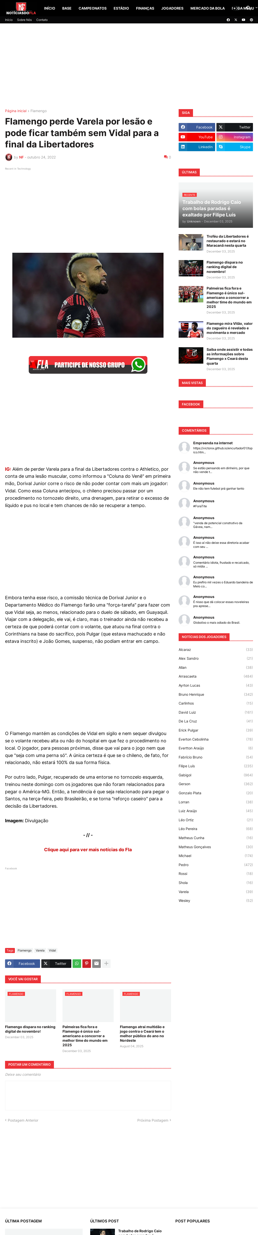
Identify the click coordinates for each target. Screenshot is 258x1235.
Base (67, 8)
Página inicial (15, 111)
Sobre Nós (24, 20)
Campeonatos (93, 8)
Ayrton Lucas (216, 685)
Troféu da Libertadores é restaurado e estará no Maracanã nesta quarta (228, 240)
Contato (42, 20)
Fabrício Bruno (216, 757)
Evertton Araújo (216, 748)
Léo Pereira (216, 828)
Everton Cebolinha (216, 739)
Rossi (216, 873)
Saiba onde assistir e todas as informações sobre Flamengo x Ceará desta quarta (230, 356)
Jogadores (172, 8)
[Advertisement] (129, 66)
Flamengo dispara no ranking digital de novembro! (30, 1029)
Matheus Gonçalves (216, 846)
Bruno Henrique (216, 694)
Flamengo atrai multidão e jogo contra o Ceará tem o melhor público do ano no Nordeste (142, 1034)
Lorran (216, 802)
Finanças (145, 8)
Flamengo (38, 111)
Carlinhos (216, 703)
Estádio (121, 8)
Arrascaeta (216, 676)
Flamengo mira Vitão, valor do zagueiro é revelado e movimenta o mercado (230, 328)
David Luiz (216, 712)
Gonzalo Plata (216, 793)
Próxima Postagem (152, 1120)
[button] (236, 8)
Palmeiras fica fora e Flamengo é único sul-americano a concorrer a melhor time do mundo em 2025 (85, 1036)
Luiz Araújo (216, 810)
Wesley (216, 900)
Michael (216, 855)
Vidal (52, 950)
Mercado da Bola (207, 8)
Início (49, 8)
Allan (216, 667)
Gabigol (216, 775)
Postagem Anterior (23, 1120)
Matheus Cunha (216, 837)
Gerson (216, 783)
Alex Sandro (216, 658)
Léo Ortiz (216, 819)
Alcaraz (216, 649)
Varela (40, 950)
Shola (216, 882)
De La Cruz (216, 721)
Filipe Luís (216, 766)
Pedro (216, 864)
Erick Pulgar (216, 730)
